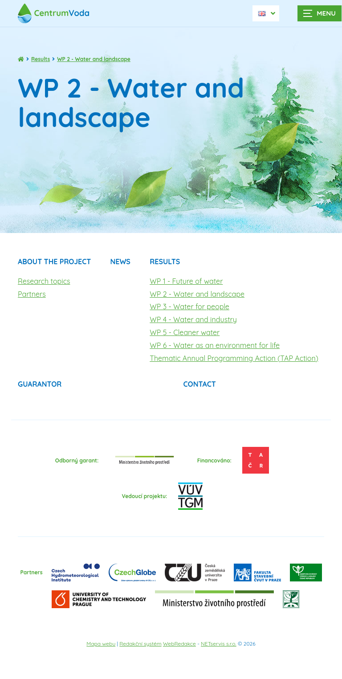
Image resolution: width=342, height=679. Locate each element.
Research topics (44, 281)
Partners (32, 294)
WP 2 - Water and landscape (197, 294)
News (120, 261)
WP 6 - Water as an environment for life (215, 345)
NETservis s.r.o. (218, 643)
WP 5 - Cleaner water (185, 332)
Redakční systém (140, 643)
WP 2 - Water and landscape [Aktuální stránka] (93, 59)
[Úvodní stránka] (58, 13)
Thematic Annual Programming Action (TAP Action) (234, 358)
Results (40, 59)
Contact (199, 384)
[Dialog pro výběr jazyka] (266, 13)
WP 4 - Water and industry (193, 319)
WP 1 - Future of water (186, 281)
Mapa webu (100, 643)
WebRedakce (179, 643)
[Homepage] (21, 59)
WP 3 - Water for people (189, 306)
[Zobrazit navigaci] (319, 13)
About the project (54, 261)
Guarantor (39, 384)
